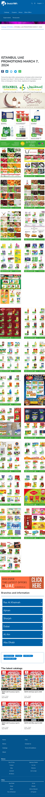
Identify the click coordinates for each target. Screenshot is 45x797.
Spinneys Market (33, 762)
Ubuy (11, 768)
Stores (4, 744)
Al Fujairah (33, 792)
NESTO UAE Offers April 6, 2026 (33, 723)
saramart (11, 771)
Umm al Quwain (33, 789)
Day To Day (12, 762)
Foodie (19, 656)
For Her (33, 765)
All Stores (11, 773)
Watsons (33, 768)
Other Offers (27, 12)
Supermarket (7, 18)
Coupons (14, 12)
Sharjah (7, 618)
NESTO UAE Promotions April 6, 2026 (11, 692)
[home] (17, 3)
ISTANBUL (10, 27)
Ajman (6, 610)
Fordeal (11, 765)
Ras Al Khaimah (11, 602)
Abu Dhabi (9, 642)
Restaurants (16, 18)
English (39, 3)
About (4, 752)
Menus (20, 12)
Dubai (6, 626)
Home (4, 740)
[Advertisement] (22, 41)
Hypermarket (9, 656)
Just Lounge (33, 771)
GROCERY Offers (10, 659)
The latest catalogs (11, 668)
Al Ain (6, 634)
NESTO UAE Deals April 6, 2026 (33, 692)
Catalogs (6, 12)
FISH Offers (28, 656)
